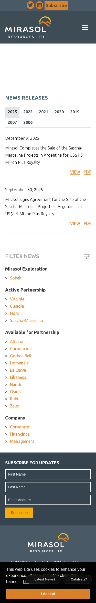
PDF (87, 172)
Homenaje (19, 363)
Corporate (19, 427)
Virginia (17, 299)
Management (22, 441)
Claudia (17, 306)
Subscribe (56, 5)
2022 (28, 112)
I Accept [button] (48, 594)
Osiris (15, 391)
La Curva (18, 370)
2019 (74, 112)
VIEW (75, 172)
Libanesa (18, 377)
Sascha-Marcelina (26, 320)
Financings (20, 434)
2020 (59, 112)
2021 (43, 112)
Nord (14, 313)
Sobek (15, 278)
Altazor (17, 341)
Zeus (14, 406)
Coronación (21, 348)
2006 (28, 122)
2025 (12, 112)
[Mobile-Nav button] (85, 27)
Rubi (14, 398)
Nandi (15, 384)
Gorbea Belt (21, 355)
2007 (12, 122)
